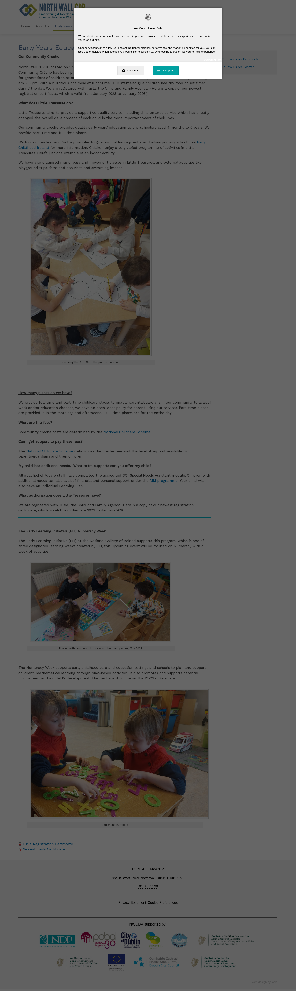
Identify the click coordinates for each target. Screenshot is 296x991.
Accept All (168, 70)
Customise (133, 70)
